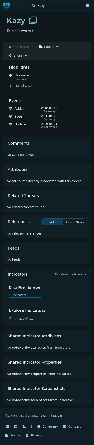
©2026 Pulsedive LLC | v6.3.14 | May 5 (33, 416)
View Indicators (71, 274)
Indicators (18, 46)
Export (46, 46)
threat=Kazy (21, 318)
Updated (20, 124)
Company (47, 427)
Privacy (34, 435)
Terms (12, 435)
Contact (72, 427)
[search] (58, 5)
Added (19, 109)
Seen (18, 116)
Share (15, 55)
